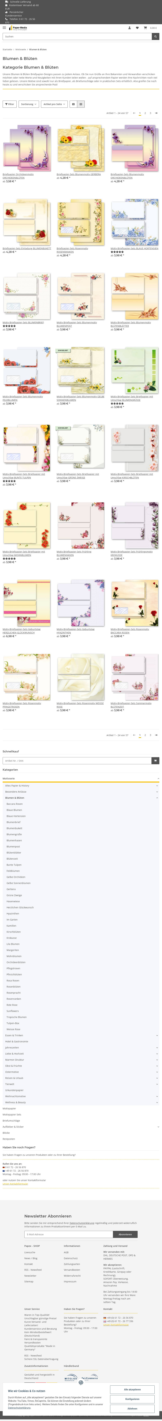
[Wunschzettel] (137, 28)
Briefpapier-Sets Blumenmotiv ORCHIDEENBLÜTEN (127, 176)
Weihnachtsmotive (15, 1096)
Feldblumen (13, 870)
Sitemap (28, 1281)
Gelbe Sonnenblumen (19, 883)
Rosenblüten (14, 986)
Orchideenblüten (16, 962)
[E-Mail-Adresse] (68, 1234)
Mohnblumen (14, 956)
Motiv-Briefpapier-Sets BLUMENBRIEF (23, 322)
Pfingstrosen (13, 968)
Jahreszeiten (12, 1047)
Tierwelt (9, 1084)
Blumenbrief (13, 822)
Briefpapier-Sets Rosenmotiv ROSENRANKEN (72, 250)
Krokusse (12, 937)
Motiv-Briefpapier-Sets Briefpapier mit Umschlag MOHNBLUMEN (24, 553)
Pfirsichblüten (14, 974)
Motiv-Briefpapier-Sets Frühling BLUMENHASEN (74, 553)
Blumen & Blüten (14, 797)
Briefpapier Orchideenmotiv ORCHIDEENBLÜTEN (18, 176)
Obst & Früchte (13, 1065)
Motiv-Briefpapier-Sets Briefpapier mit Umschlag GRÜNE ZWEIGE (78, 476)
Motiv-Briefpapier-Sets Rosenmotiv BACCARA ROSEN (130, 631)
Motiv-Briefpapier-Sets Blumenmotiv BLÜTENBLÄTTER (131, 324)
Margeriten (13, 950)
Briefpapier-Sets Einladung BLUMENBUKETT (27, 248)
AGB (66, 1252)
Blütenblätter (14, 852)
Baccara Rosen (15, 803)
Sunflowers (13, 1011)
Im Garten (12, 919)
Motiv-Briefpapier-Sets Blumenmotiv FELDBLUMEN (23, 398)
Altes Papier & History (17, 785)
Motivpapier (9, 1108)
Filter (9, 104)
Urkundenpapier (14, 1090)
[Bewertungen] (117, 251)
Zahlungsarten (72, 1264)
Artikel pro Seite (53, 104)
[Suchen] (77, 36)
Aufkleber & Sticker (13, 1126)
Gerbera (11, 889)
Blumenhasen (14, 840)
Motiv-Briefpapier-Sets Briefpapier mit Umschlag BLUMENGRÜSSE (132, 398)
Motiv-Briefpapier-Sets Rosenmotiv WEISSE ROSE (80, 705)
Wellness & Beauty (15, 1102)
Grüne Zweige (14, 895)
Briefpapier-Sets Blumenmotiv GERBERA (79, 174)
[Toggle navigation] (4, 26)
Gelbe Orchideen (16, 877)
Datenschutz (71, 1258)
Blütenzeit (12, 858)
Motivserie (9, 778)
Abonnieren (125, 1234)
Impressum (70, 1281)
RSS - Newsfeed (33, 1269)
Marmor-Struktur (14, 1059)
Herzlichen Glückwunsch (20, 907)
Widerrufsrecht (72, 1275)
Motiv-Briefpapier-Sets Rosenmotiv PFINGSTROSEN (22, 705)
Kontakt (28, 1264)
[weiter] (156, 113)
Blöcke (6, 1132)
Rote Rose (12, 1004)
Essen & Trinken (14, 1035)
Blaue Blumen (14, 810)
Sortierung (27, 104)
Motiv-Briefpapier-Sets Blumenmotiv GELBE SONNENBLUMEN (80, 398)
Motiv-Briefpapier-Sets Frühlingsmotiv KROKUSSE (132, 553)
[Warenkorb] (150, 28)
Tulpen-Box (13, 1023)
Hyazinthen (13, 913)
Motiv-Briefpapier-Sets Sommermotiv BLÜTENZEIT (131, 705)
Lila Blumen (13, 944)
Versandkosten (72, 1269)
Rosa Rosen (13, 980)
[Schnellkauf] (77, 760)
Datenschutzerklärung (82, 1223)
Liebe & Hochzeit (14, 1053)
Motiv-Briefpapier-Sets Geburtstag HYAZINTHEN (75, 631)
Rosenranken (14, 998)
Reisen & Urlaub (14, 1078)
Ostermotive (12, 1071)
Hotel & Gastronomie (16, 1041)
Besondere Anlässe (15, 791)
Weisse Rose (13, 1029)
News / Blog (30, 1258)
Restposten (9, 1138)
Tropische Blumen (17, 1017)
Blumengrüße (14, 834)
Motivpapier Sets (12, 1114)
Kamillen (11, 925)
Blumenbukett (14, 828)
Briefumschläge (11, 1120)
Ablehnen (132, 1408)
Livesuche (29, 1252)
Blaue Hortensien (16, 816)
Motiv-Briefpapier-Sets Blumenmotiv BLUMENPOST (77, 324)
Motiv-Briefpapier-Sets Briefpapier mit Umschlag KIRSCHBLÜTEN (132, 476)
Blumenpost (13, 846)
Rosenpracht (14, 992)
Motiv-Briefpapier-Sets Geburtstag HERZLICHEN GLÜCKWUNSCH (21, 631)
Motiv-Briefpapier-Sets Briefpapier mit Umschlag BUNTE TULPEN (24, 476)
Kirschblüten (14, 931)
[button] (129, 28)
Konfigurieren (132, 1399)
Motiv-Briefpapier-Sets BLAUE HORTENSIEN (134, 248)
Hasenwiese (13, 901)
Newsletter (30, 1275)
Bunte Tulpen (14, 864)
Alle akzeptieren (132, 1389)
